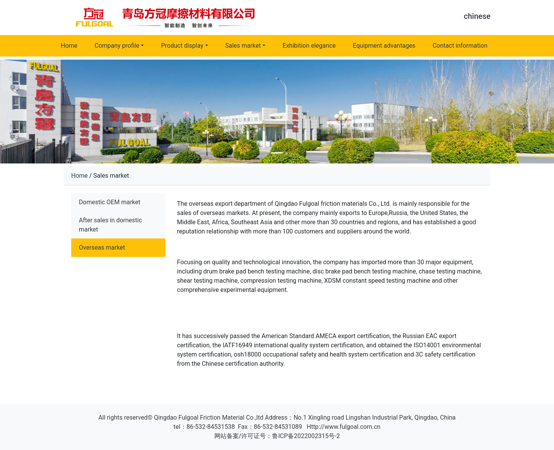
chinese (477, 16)
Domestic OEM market (109, 202)
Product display (182, 45)
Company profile (117, 45)
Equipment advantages (384, 45)
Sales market (243, 45)
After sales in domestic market (110, 225)
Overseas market (102, 247)
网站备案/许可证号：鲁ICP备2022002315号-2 (277, 436)
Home (69, 45)
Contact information (459, 45)
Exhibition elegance (309, 45)
